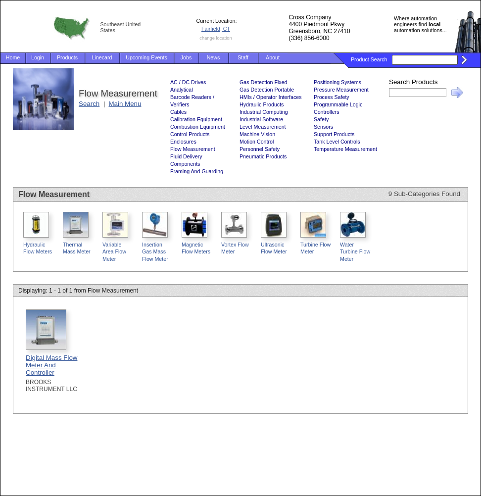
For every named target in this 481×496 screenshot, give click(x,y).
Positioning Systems (337, 82)
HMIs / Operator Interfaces (271, 97)
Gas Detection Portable (267, 90)
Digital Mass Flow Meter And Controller (51, 365)
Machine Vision (257, 134)
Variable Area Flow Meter (114, 252)
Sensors (323, 127)
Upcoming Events (146, 57)
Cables (178, 112)
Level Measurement (263, 127)
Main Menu (125, 103)
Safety (321, 119)
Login (37, 57)
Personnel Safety (260, 149)
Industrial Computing (264, 112)
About (273, 57)
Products (67, 57)
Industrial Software (261, 119)
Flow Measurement (192, 149)
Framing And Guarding (196, 171)
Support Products (334, 134)
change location (215, 38)
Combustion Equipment (197, 127)
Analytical (181, 90)
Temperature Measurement (345, 149)
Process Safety (331, 97)
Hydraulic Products (262, 104)
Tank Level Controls (337, 142)
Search (89, 103)
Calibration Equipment (196, 119)
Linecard (102, 57)
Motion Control (257, 142)
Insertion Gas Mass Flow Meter (155, 252)
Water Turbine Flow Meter (355, 252)
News (213, 57)
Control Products (189, 134)
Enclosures (183, 142)
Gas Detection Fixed (264, 82)
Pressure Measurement (341, 90)
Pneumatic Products (263, 156)
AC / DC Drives (188, 82)
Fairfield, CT (215, 29)
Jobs (186, 57)
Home (13, 57)
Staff (243, 57)
